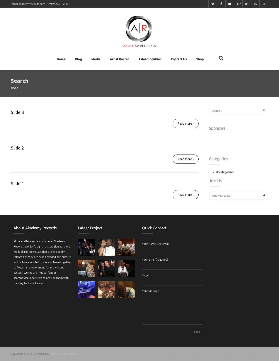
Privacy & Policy (237, 353)
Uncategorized (225, 172)
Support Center (186, 353)
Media (95, 60)
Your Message (150, 291)
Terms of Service (212, 353)
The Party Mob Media (63, 353)
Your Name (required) (155, 243)
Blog (78, 60)
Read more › (186, 123)
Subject (146, 275)
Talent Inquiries (150, 60)
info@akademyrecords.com (28, 3)
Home (61, 60)
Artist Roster (119, 60)
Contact (258, 353)
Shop (200, 60)
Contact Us (179, 60)
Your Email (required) (155, 259)
